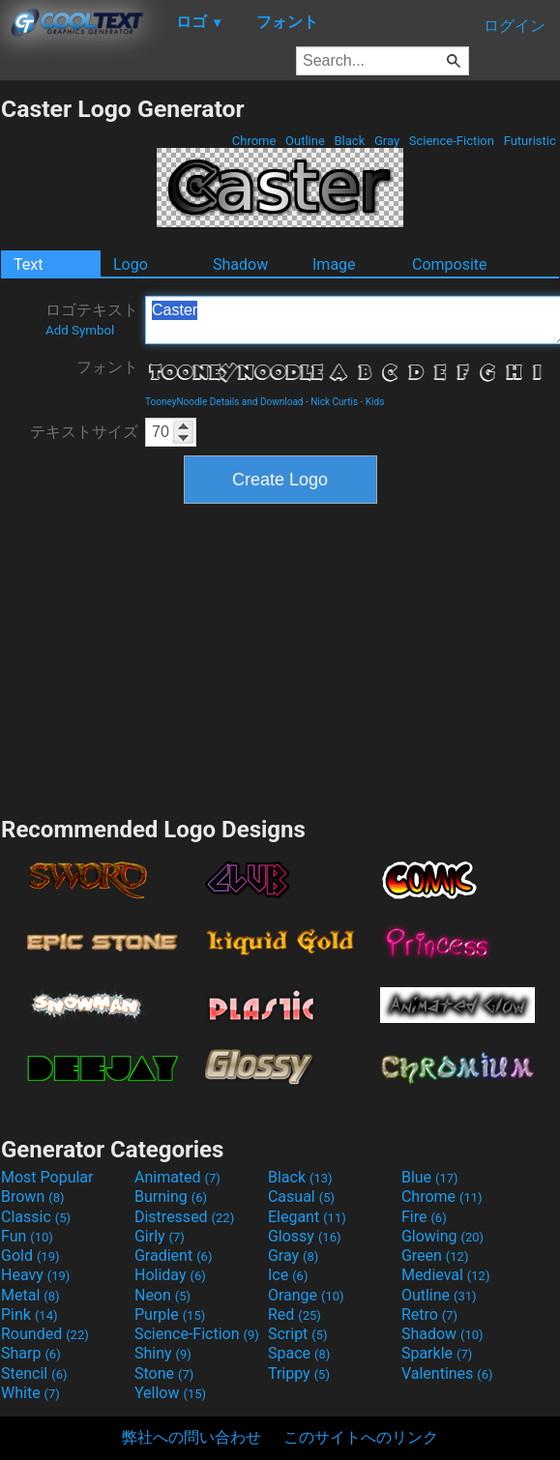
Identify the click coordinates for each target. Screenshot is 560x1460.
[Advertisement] (280, 657)
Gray (387, 140)
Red (294, 1314)
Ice (288, 1275)
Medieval (445, 1275)
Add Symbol (79, 330)
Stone (163, 1373)
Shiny (163, 1353)
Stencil (34, 1373)
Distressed (184, 1217)
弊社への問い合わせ (191, 1437)
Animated (177, 1177)
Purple (169, 1314)
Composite (449, 264)
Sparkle (436, 1353)
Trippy (299, 1373)
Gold (30, 1255)
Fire (424, 1217)
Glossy (304, 1236)
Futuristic (529, 140)
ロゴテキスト (91, 319)
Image (334, 264)
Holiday (170, 1275)
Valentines (447, 1373)
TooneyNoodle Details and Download (224, 401)
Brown (32, 1196)
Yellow (170, 1393)
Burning (170, 1196)
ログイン (514, 25)
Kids (375, 401)
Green (435, 1255)
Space (299, 1353)
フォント (107, 367)
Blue (429, 1177)
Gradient (173, 1255)
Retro (429, 1314)
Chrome (254, 140)
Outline (305, 140)
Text (28, 264)
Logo (130, 264)
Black (349, 140)
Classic (36, 1217)
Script (298, 1334)
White (30, 1393)
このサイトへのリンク (360, 1437)
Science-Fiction (452, 140)
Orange (306, 1295)
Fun (27, 1236)
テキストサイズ (84, 432)
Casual (301, 1196)
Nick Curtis (334, 401)
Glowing (442, 1236)
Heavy (35, 1275)
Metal (30, 1295)
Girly (159, 1236)
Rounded (45, 1334)
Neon (162, 1295)
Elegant (307, 1217)
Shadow (240, 264)
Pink (29, 1314)
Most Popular (47, 1177)
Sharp (31, 1353)
